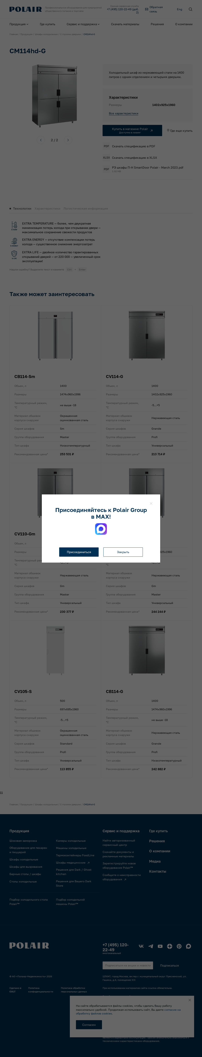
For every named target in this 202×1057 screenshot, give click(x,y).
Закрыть (123, 552)
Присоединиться (79, 552)
